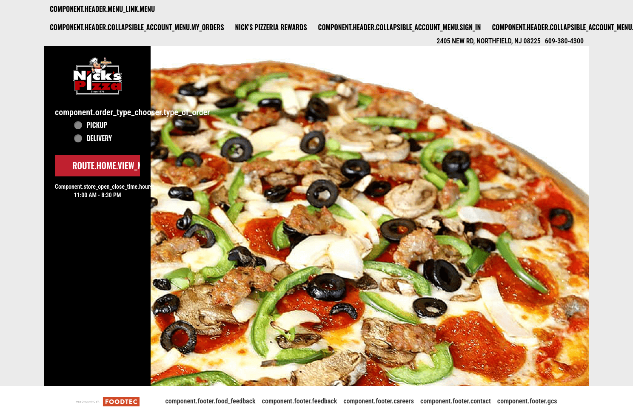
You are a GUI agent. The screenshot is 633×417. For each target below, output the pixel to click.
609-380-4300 (564, 41)
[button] (97, 76)
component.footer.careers (378, 401)
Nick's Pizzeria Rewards (271, 27)
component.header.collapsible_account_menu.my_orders (137, 27)
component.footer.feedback (299, 401)
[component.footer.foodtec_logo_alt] (108, 401)
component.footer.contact (455, 401)
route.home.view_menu (114, 165)
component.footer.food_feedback (210, 401)
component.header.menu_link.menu (102, 9)
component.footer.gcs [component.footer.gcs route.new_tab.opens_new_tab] (527, 401)
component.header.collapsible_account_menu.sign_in (399, 27)
